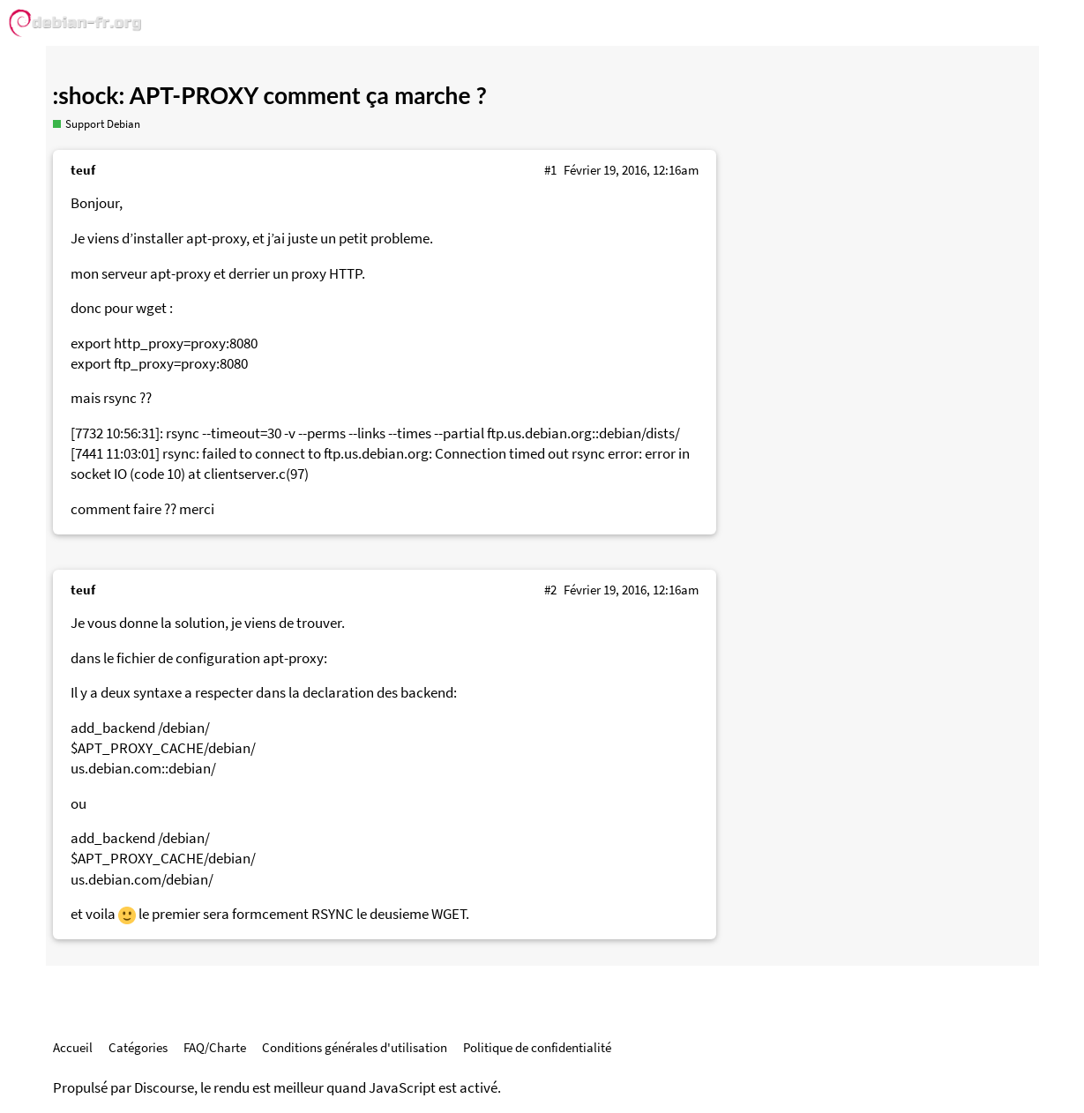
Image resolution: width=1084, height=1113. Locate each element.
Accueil (73, 1047)
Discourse (164, 1088)
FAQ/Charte (214, 1047)
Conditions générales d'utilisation (354, 1047)
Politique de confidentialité (537, 1047)
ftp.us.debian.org (539, 433)
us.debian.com (116, 768)
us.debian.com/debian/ (142, 879)
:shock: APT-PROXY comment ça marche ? (270, 95)
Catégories (138, 1047)
